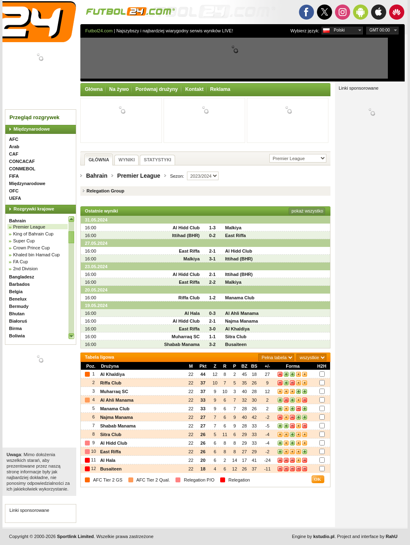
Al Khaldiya (237, 328)
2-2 (212, 282)
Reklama (220, 89)
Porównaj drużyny (156, 89)
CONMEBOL (22, 168)
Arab (14, 146)
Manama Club (240, 297)
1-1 (212, 336)
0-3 (212, 313)
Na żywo (119, 89)
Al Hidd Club (186, 227)
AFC (13, 139)
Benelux (18, 298)
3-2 (212, 344)
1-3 (212, 227)
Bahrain (17, 220)
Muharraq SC (186, 336)
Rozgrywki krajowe (34, 208)
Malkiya (233, 227)
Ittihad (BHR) (186, 235)
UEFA (15, 198)
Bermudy (19, 306)
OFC (13, 190)
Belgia (16, 291)
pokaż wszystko (307, 210)
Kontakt (194, 89)
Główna (93, 89)
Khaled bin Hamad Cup (36, 254)
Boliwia (17, 335)
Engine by (313, 536)
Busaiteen (236, 344)
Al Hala (192, 313)
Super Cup (24, 240)
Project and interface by (367, 536)
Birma (15, 328)
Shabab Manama (182, 344)
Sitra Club (235, 336)
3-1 (212, 258)
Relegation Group (105, 190)
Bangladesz (21, 276)
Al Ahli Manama (242, 313)
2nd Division (25, 268)
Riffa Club (189, 297)
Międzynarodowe (32, 129)
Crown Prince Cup (31, 247)
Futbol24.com (99, 30)
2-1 (212, 251)
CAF (13, 154)
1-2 (212, 297)
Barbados (19, 284)
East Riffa (235, 235)
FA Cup (20, 261)
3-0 (212, 328)
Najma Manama (241, 321)
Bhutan (17, 313)
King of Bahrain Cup (33, 233)
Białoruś (18, 321)
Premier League (29, 226)
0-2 (212, 235)
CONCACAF (22, 161)
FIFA (14, 176)
